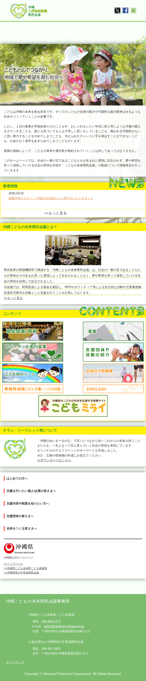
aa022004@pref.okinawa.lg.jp (64, 626)
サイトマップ (15, 662)
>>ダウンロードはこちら (54, 460)
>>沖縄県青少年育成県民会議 (21, 572)
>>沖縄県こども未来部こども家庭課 (25, 568)
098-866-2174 (51, 621)
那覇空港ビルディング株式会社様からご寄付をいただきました (51, 198)
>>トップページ (13, 563)
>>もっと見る (55, 213)
